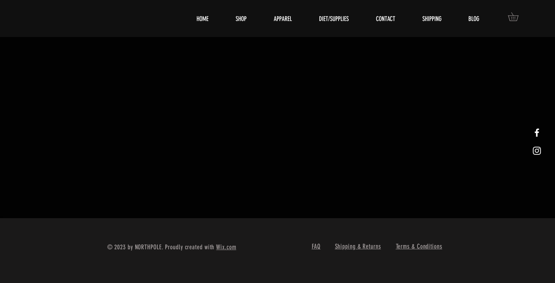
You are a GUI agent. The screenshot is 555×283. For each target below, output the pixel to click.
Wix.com (226, 247)
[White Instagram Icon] (536, 150)
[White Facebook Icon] (536, 132)
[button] (517, 16)
